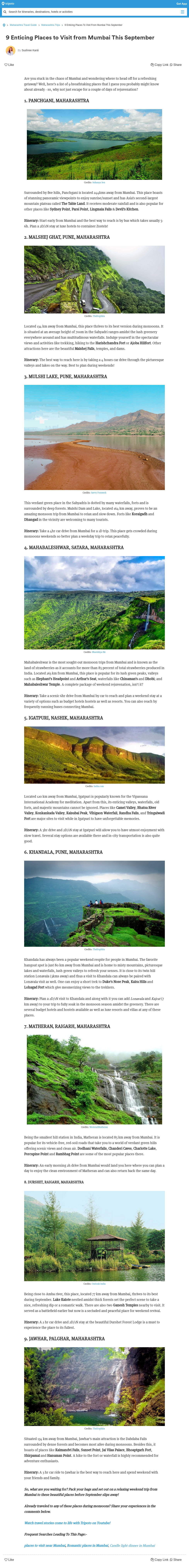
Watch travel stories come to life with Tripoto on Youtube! (67, 1523)
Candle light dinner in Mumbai (132, 1545)
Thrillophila (99, 316)
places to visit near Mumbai (44, 1545)
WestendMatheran (98, 1127)
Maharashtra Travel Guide (23, 25)
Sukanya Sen (98, 182)
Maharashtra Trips (50, 25)
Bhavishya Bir (99, 652)
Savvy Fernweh (98, 492)
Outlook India (99, 1283)
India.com (99, 786)
